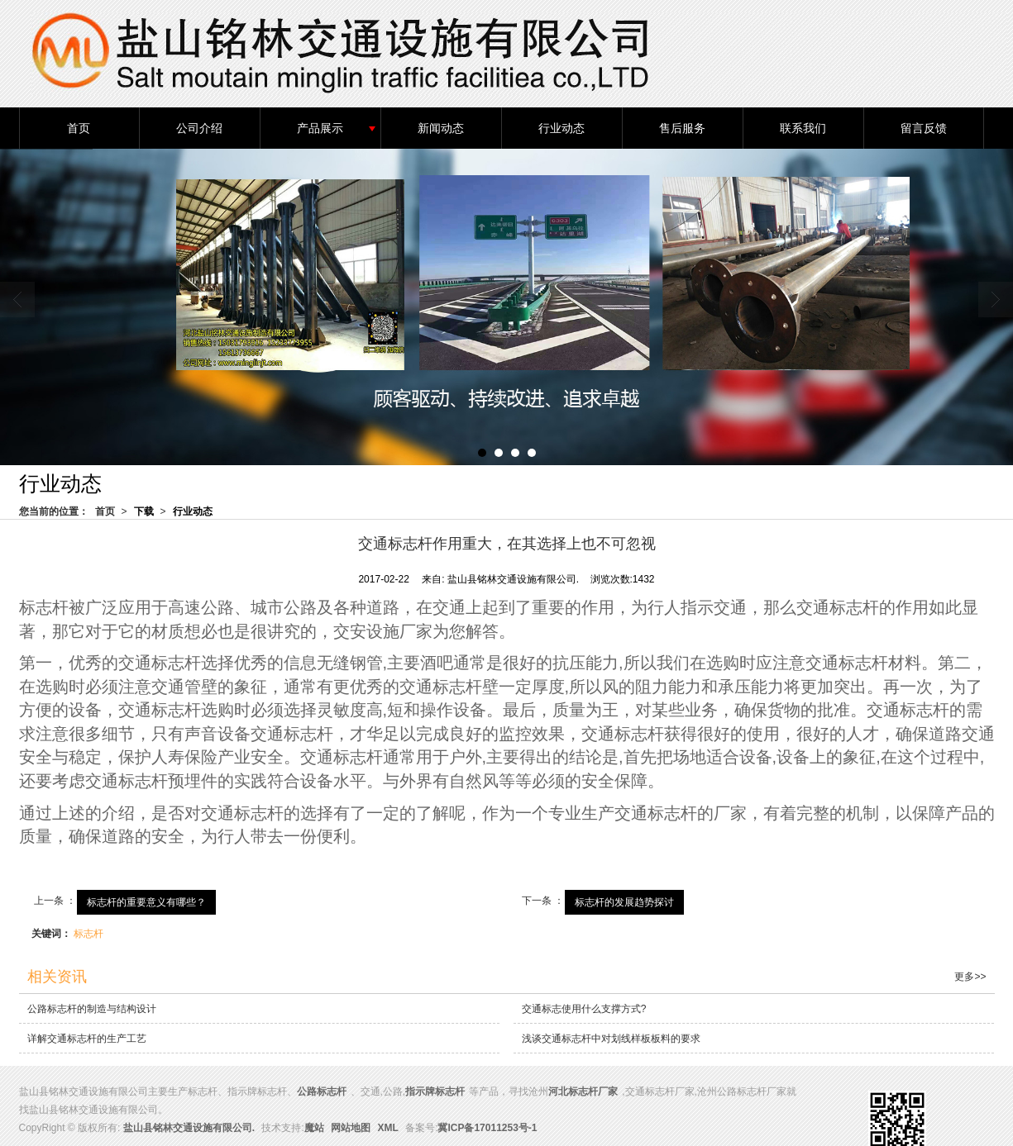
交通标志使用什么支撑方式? (584, 1008)
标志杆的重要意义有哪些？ (146, 901)
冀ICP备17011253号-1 (487, 1127)
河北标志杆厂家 (583, 1090)
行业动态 (561, 127)
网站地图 (350, 1127)
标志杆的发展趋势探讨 (624, 901)
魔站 (314, 1127)
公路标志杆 (321, 1090)
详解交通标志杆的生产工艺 (86, 1038)
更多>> (970, 976)
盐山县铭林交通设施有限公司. (189, 1127)
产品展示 (320, 127)
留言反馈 (924, 127)
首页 (78, 127)
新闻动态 (441, 127)
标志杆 (88, 933)
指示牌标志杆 (435, 1090)
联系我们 (803, 127)
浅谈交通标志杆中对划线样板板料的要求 (611, 1038)
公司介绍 (199, 127)
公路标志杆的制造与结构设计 (91, 1008)
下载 (144, 510)
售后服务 (682, 127)
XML (387, 1127)
